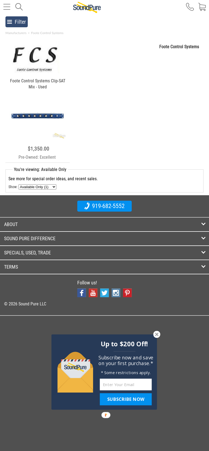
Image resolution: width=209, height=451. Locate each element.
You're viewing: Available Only (40, 169)
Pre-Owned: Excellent (37, 157)
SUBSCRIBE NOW (125, 399)
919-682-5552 (104, 205)
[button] (124, 344)
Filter (16, 22)
